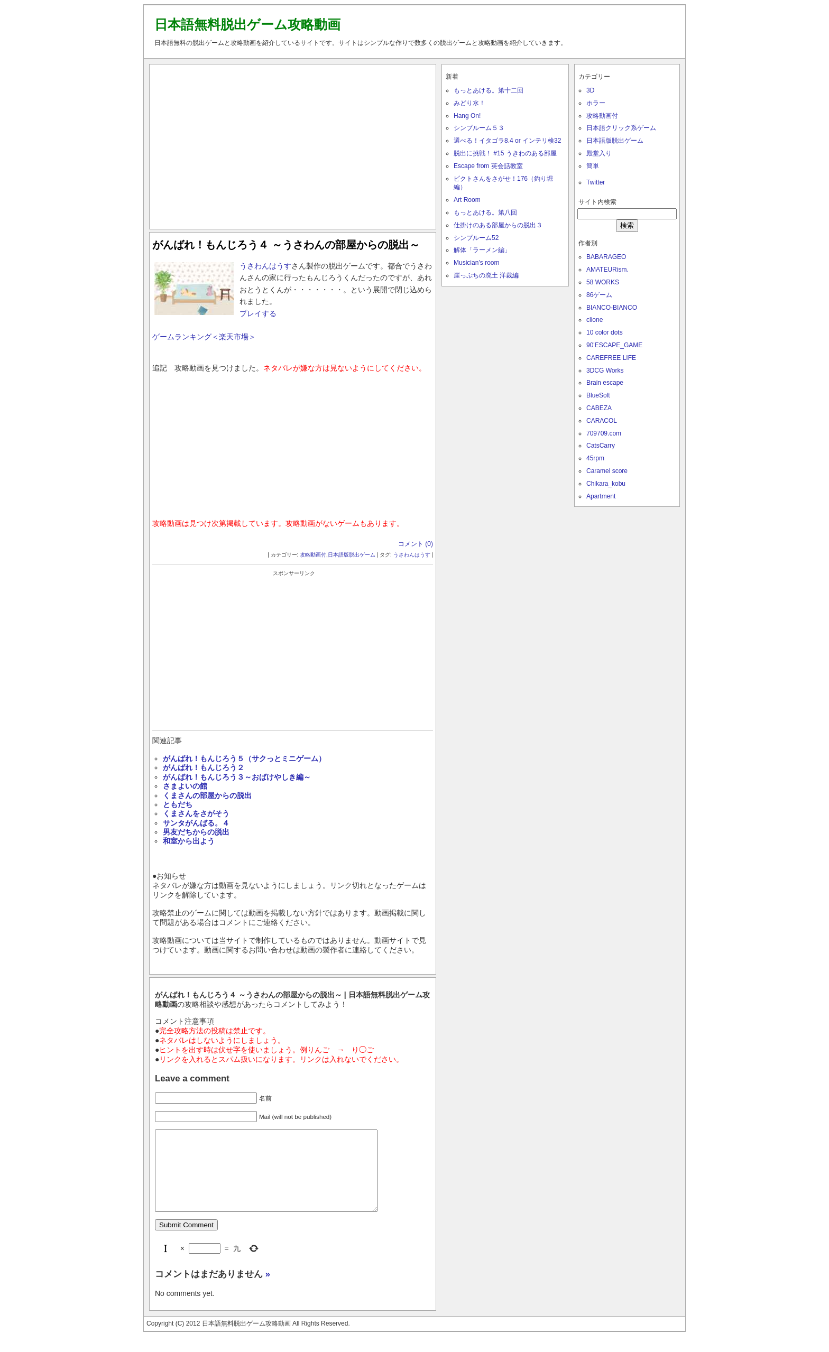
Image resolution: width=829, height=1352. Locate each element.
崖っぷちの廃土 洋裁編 (486, 275)
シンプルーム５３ (479, 128)
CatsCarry (600, 445)
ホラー (595, 103)
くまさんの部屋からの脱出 (207, 795)
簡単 (592, 166)
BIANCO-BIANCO (611, 307)
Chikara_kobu (605, 483)
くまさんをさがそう (196, 813)
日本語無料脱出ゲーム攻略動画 (247, 24)
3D (590, 90)
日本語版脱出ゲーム (351, 555)
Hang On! (467, 115)
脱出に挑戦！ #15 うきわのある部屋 (505, 153)
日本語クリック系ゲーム (621, 128)
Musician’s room (476, 262)
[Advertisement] (293, 144)
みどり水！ (469, 103)
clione (594, 319)
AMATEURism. (607, 269)
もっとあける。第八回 (485, 212)
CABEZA (599, 408)
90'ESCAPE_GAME (614, 345)
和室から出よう (189, 841)
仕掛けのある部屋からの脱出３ (498, 225)
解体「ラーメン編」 (482, 250)
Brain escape (604, 382)
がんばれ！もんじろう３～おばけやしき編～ (237, 777)
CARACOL (601, 420)
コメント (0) (415, 544)
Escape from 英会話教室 (488, 166)
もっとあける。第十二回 (488, 90)
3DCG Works (604, 370)
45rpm (595, 458)
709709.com (603, 433)
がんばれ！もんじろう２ (203, 767)
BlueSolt (598, 395)
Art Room (467, 199)
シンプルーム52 (476, 238)
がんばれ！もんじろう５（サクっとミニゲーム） (244, 758)
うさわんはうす (265, 266)
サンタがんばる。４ (196, 823)
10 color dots (604, 332)
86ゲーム (599, 295)
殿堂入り (599, 153)
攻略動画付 (313, 555)
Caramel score (607, 471)
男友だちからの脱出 (196, 832)
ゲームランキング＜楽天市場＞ (204, 336)
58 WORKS (602, 282)
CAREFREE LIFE (611, 358)
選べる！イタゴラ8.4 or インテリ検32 (507, 140)
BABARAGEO (606, 257)
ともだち (177, 804)
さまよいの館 (185, 786)
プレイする (258, 313)
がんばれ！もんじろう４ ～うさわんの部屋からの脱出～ (286, 245)
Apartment (600, 496)
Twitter (595, 182)
